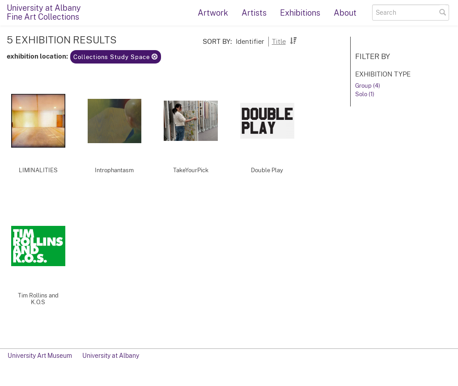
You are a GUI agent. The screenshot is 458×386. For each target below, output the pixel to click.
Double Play (267, 170)
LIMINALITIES (38, 170)
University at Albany (110, 355)
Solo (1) (364, 94)
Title (279, 41)
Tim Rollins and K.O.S (38, 298)
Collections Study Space (115, 57)
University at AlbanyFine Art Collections (44, 12)
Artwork (213, 12)
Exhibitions (300, 12)
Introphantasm (114, 170)
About (345, 12)
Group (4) (367, 85)
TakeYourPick (190, 170)
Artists (254, 12)
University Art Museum (40, 355)
